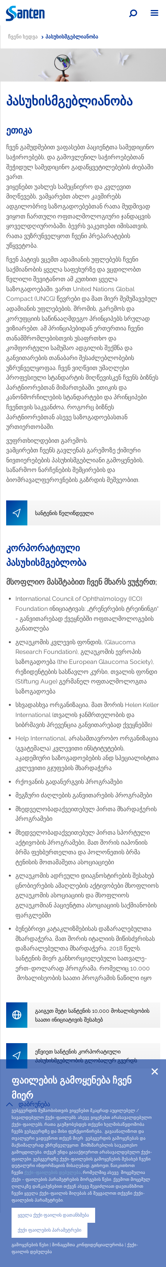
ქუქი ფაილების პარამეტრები (49, 1230)
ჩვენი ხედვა (26, 37)
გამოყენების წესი (30, 1244)
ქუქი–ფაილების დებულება (52, 1172)
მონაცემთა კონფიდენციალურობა (88, 1244)
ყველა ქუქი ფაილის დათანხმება (53, 1215)
